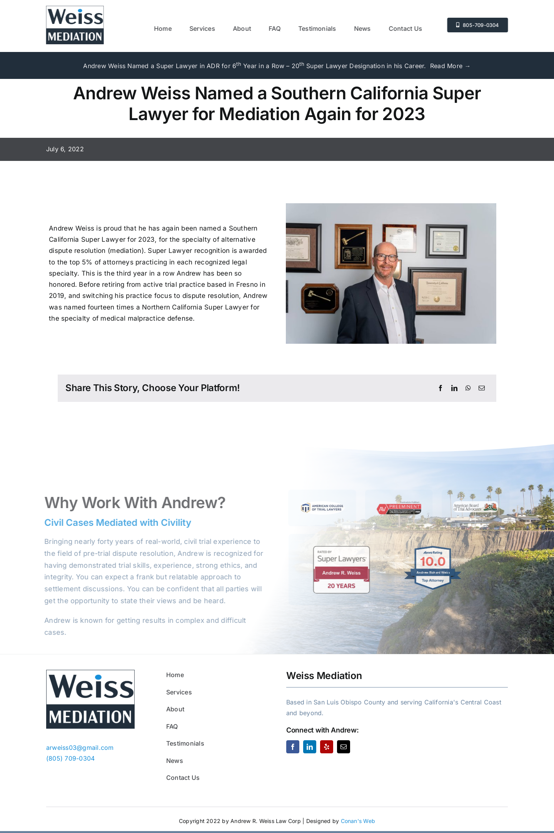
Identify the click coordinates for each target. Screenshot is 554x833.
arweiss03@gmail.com (80, 747)
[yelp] (326, 746)
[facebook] (292, 746)
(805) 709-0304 (70, 758)
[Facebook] (440, 388)
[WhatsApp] (468, 388)
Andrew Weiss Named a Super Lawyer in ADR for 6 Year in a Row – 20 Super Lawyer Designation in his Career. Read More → (277, 66)
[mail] (343, 746)
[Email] (482, 388)
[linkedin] (309, 746)
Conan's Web (358, 821)
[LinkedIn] (454, 388)
